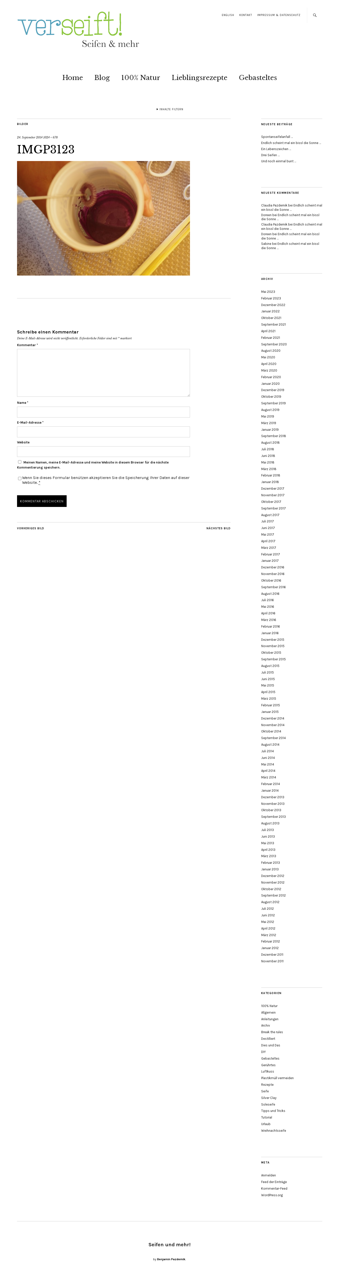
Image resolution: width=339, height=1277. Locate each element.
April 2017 (268, 541)
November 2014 (273, 725)
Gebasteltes (258, 78)
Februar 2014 (270, 784)
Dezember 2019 (272, 390)
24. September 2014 (29, 137)
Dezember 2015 (272, 640)
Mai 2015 (267, 685)
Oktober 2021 (271, 318)
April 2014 (268, 771)
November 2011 (272, 961)
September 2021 (273, 324)
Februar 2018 (270, 475)
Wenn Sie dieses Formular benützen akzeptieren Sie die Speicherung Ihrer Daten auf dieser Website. (105, 480)
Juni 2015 (268, 679)
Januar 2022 (270, 311)
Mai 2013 (267, 843)
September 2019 (273, 403)
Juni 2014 (268, 758)
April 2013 (268, 850)
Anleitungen (269, 1019)
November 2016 (273, 574)
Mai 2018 (267, 462)
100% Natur (140, 78)
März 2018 (268, 469)
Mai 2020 (268, 357)
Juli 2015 (267, 672)
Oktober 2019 (271, 396)
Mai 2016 (267, 607)
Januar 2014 (270, 790)
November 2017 (273, 495)
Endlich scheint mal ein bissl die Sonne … (291, 143)
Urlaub (266, 1124)
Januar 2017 (270, 561)
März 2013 (268, 856)
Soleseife (268, 1104)
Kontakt (245, 15)
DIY (263, 1052)
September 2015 (273, 659)
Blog (102, 78)
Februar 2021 (270, 338)
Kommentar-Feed (274, 1188)
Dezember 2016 (272, 567)
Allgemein (268, 1012)
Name (22, 403)
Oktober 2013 (271, 810)
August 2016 (270, 594)
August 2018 (270, 442)
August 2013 (270, 823)
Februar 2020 (271, 377)
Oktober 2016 (271, 580)
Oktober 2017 (271, 502)
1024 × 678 (50, 137)
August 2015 (270, 666)
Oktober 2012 (271, 889)
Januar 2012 (270, 948)
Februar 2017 (270, 554)
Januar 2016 (270, 633)
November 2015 (273, 646)
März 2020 (269, 370)
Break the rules (272, 1032)
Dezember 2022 (273, 305)
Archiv (265, 1025)
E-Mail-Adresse (30, 422)
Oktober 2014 (271, 731)
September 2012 (273, 895)
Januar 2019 (270, 430)
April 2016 (268, 613)
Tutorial (266, 1117)
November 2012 (273, 882)
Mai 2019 (267, 416)
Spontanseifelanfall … (277, 137)
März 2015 (268, 698)
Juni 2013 (268, 836)
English (228, 15)
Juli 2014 (267, 751)
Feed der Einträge (274, 1182)
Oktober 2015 (271, 653)
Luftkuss (267, 1071)
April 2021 (268, 331)
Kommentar (27, 345)
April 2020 (268, 364)
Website (23, 442)
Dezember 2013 (272, 797)
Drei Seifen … (270, 155)
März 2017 (268, 548)
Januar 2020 (270, 384)
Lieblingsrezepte (199, 78)
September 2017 (273, 508)
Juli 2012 (267, 909)
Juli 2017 (267, 521)
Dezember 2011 (272, 954)
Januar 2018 (270, 482)
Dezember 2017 (272, 488)
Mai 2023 (268, 292)
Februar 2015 (270, 705)
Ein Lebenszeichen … (276, 149)
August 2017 (270, 515)
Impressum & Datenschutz (279, 15)
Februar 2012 (270, 941)
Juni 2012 (268, 915)
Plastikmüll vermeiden (277, 1078)
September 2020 (274, 344)
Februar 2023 (271, 298)
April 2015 (268, 692)
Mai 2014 (267, 764)
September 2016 (273, 587)
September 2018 (273, 436)
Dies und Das (270, 1045)
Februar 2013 (270, 863)
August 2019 (270, 410)
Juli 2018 (267, 449)
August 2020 (271, 351)
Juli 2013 (267, 830)
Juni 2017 (268, 528)
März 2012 (268, 935)
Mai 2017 (267, 534)
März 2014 (268, 777)
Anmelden (268, 1175)
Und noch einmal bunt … (278, 161)
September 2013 (273, 817)
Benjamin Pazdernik (171, 1259)
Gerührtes (268, 1065)
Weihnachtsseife (273, 1130)
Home (72, 78)
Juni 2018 (268, 456)
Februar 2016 (270, 626)
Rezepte (267, 1085)
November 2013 (273, 804)
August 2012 (270, 902)
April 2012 (268, 928)
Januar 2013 (270, 869)
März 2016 (268, 620)
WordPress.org (272, 1195)
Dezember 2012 (272, 876)
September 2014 (273, 738)
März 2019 (268, 423)
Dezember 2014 (272, 718)
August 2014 (270, 744)
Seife (265, 1091)
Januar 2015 (270, 712)
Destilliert (268, 1039)
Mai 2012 (267, 922)
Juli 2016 (267, 600)
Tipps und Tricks (273, 1111)
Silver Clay (268, 1098)
